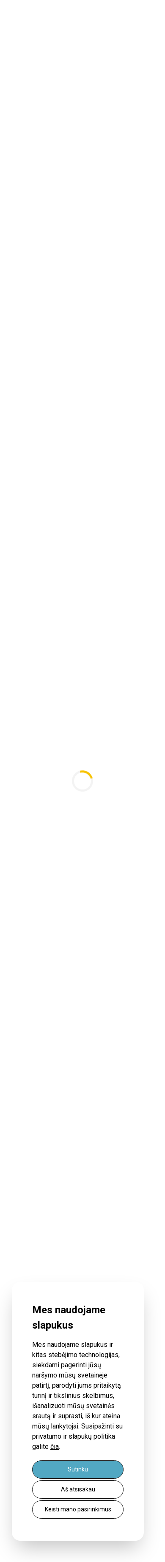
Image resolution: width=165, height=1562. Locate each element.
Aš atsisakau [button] (78, 1489)
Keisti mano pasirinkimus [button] (78, 1509)
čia (54, 1447)
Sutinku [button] (78, 1469)
